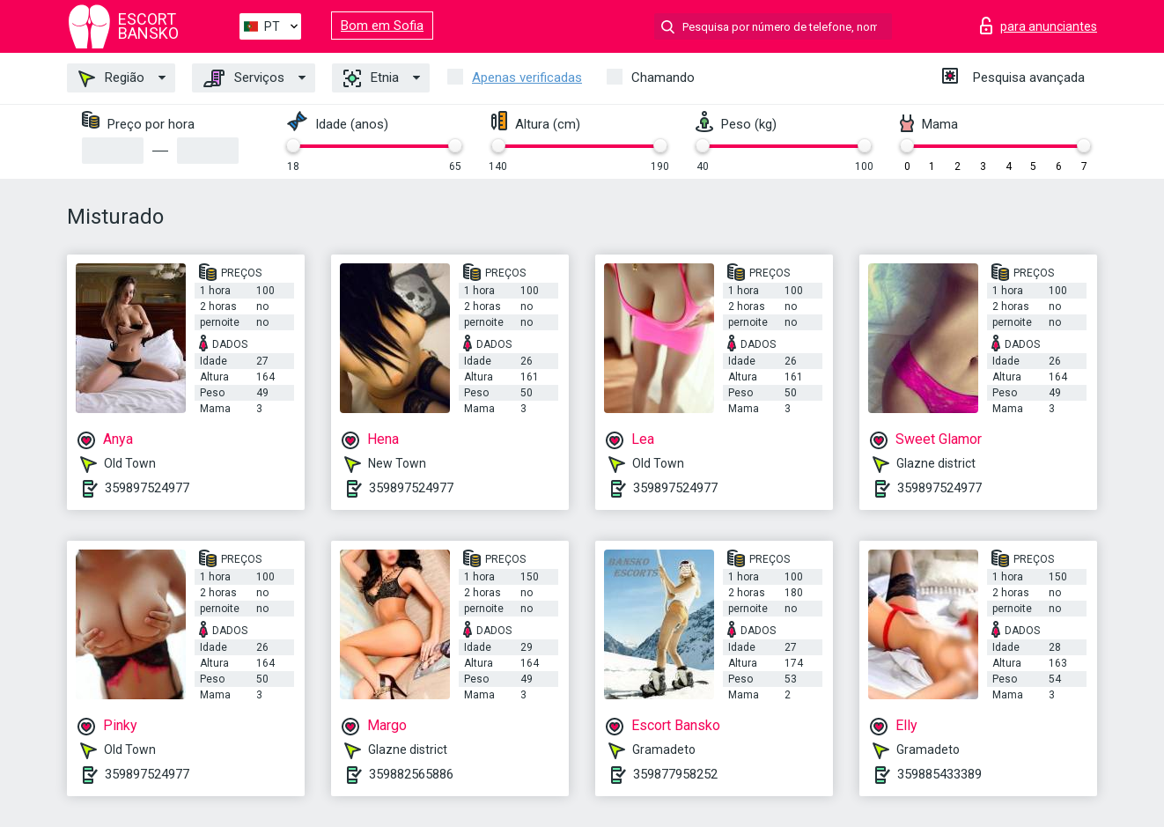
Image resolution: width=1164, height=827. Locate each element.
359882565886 (411, 774)
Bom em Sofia (382, 25)
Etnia (371, 78)
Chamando (663, 77)
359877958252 (675, 774)
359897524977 (147, 488)
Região (111, 78)
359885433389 (939, 774)
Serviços (243, 78)
